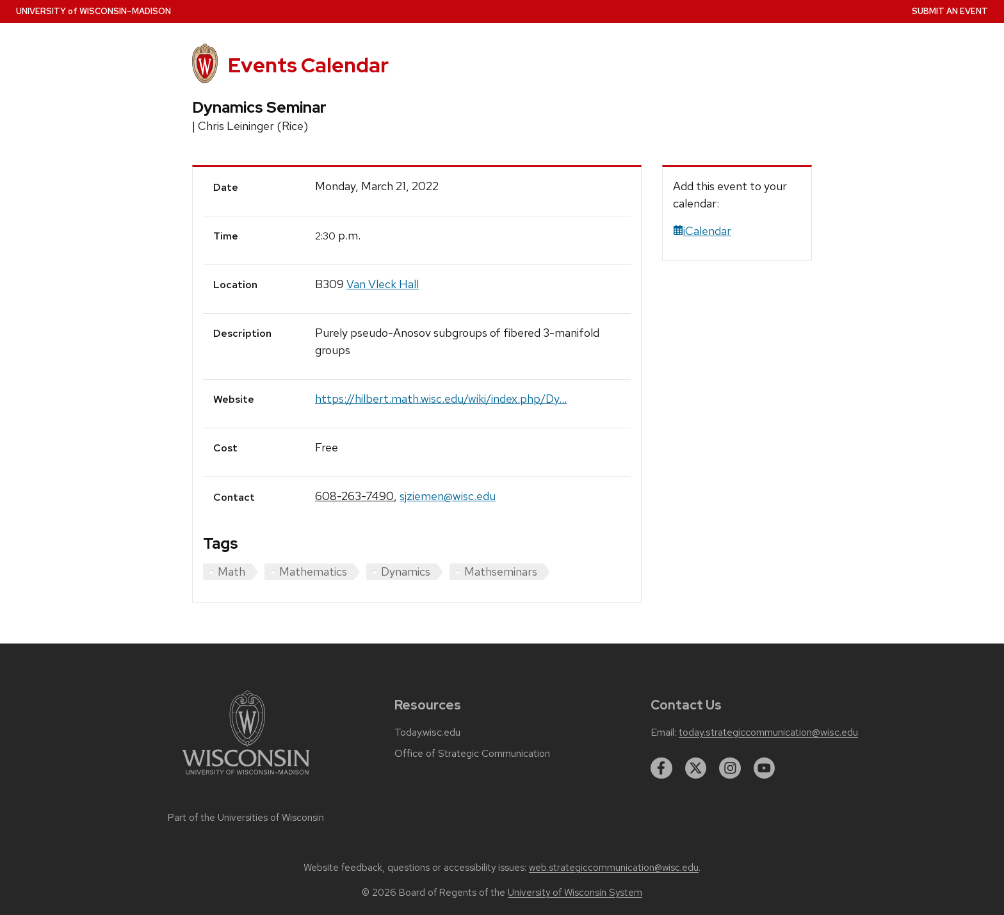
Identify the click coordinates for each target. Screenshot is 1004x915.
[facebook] (661, 768)
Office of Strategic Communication (472, 753)
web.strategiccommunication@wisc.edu (614, 867)
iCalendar (702, 230)
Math (231, 571)
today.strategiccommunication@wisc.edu (768, 732)
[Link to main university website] (246, 777)
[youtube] (764, 768)
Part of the (246, 817)
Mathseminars (500, 571)
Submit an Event (950, 11)
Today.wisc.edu (427, 732)
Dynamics (405, 571)
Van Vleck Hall (382, 284)
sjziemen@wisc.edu (448, 496)
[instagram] (730, 768)
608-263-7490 (354, 496)
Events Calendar (308, 65)
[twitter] (696, 768)
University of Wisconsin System (575, 892)
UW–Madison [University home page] (93, 11)
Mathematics (313, 571)
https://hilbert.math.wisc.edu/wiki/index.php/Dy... (441, 398)
